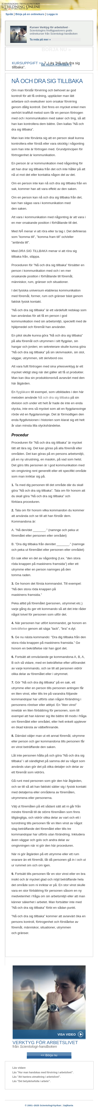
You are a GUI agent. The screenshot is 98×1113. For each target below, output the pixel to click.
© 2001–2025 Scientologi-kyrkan (43, 1105)
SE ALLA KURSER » (56, 64)
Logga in (52, 14)
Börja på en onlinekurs (30, 14)
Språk (10, 14)
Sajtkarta (68, 1105)
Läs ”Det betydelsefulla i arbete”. (31, 1081)
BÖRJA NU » (56, 49)
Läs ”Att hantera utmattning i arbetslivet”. (36, 1077)
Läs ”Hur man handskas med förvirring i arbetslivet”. (42, 1072)
